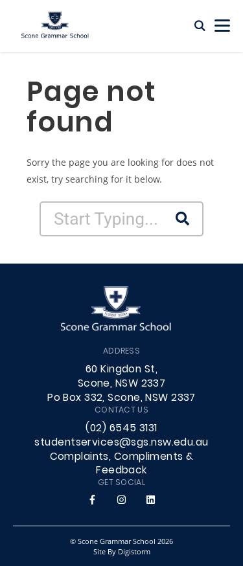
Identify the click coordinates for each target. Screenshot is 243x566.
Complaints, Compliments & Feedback (122, 464)
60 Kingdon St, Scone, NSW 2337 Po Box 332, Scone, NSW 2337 (121, 384)
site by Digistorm (121, 551)
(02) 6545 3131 (121, 428)
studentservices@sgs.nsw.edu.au (121, 443)
